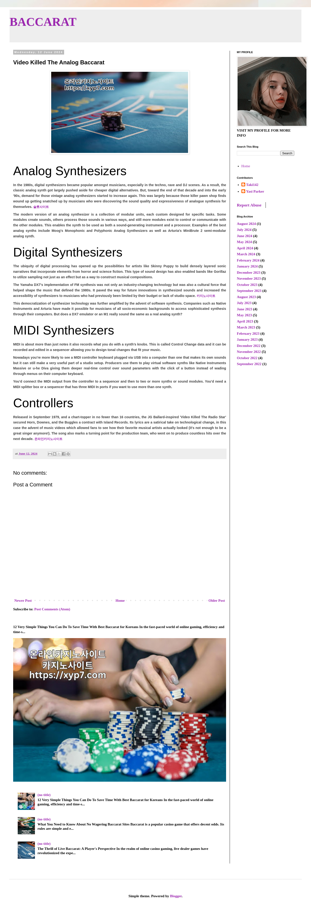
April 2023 (245, 321)
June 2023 (244, 309)
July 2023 (244, 303)
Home (120, 600)
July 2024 (244, 230)
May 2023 (244, 315)
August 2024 (246, 224)
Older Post (217, 600)
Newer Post (23, 600)
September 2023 (249, 291)
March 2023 (246, 327)
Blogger (176, 896)
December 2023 (248, 272)
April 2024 (245, 248)
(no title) (44, 795)
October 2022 (247, 358)
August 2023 (246, 297)
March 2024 (246, 254)
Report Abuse (249, 205)
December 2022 (248, 346)
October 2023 (247, 285)
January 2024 (247, 266)
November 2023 (249, 278)
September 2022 (249, 364)
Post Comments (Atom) (52, 609)
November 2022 (249, 352)
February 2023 (248, 333)
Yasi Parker (255, 191)
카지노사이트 (206, 296)
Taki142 (252, 185)
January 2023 (247, 339)
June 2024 (244, 236)
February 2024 (248, 260)
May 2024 (244, 242)
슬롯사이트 (41, 207)
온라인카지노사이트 (48, 439)
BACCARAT (43, 21)
